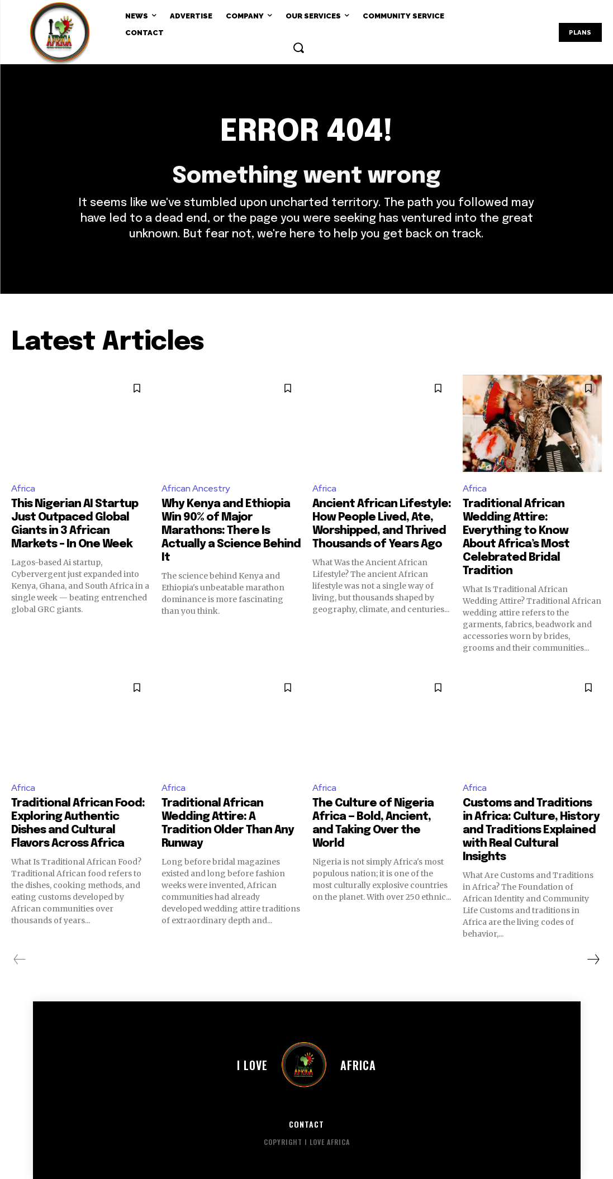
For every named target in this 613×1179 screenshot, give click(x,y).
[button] (298, 47)
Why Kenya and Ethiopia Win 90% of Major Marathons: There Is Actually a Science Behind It (231, 531)
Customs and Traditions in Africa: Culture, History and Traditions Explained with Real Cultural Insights (531, 830)
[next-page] (593, 959)
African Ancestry (195, 488)
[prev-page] (19, 959)
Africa (23, 488)
